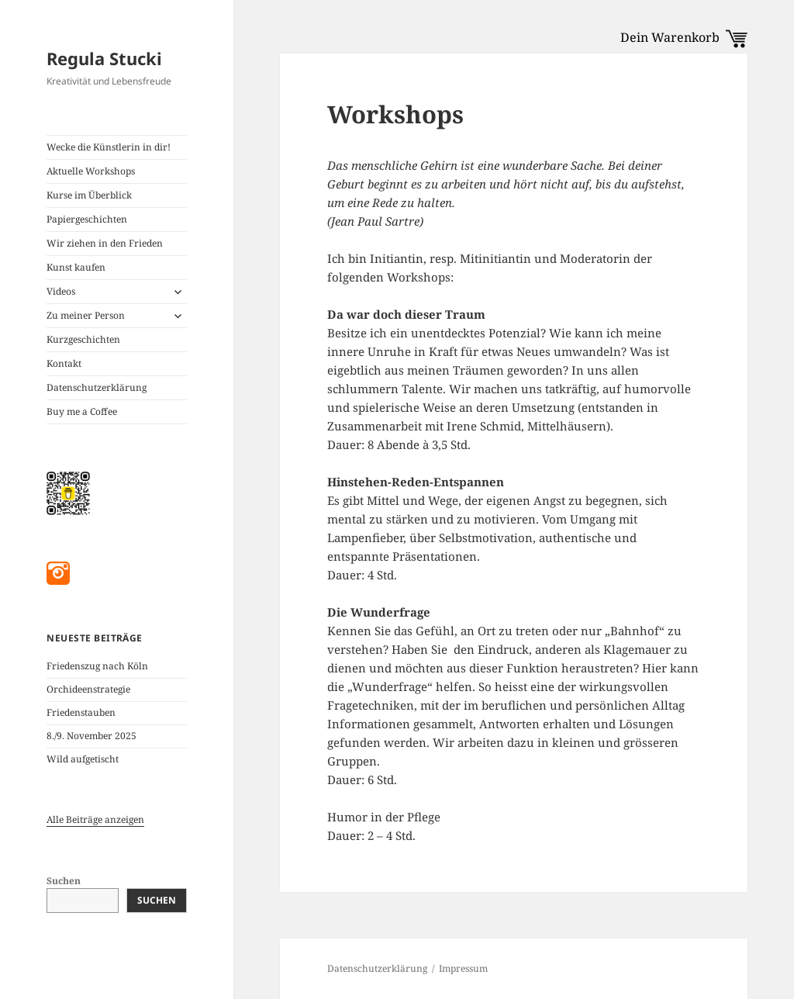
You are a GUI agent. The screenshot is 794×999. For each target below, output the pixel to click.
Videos (61, 291)
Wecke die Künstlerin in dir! (109, 147)
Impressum (463, 968)
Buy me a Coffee (82, 411)
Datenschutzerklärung (97, 387)
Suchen (64, 880)
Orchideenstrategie (88, 689)
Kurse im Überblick (89, 195)
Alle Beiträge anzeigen (95, 819)
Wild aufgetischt (83, 759)
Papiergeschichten (87, 219)
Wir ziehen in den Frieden (105, 243)
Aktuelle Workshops (91, 171)
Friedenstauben (81, 712)
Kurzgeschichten (83, 339)
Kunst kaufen (76, 267)
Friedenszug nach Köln (97, 665)
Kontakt (64, 363)
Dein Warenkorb (683, 37)
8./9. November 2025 (91, 735)
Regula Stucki (104, 58)
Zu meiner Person (86, 315)
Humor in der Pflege (383, 816)
